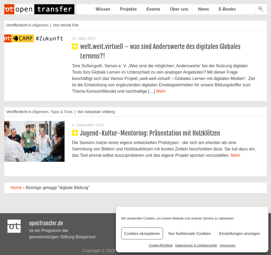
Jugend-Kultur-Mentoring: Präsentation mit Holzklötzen (150, 133)
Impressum (227, 245)
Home (16, 187)
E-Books (227, 9)
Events (153, 9)
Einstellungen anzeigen (239, 233)
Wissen (103, 9)
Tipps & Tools (62, 112)
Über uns (179, 9)
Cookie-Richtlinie (161, 245)
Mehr (161, 91)
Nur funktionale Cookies (190, 233)
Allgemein (40, 25)
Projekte (128, 9)
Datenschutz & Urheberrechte (196, 245)
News (203, 9)
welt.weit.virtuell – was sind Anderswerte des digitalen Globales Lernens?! (160, 51)
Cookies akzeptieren (142, 233)
